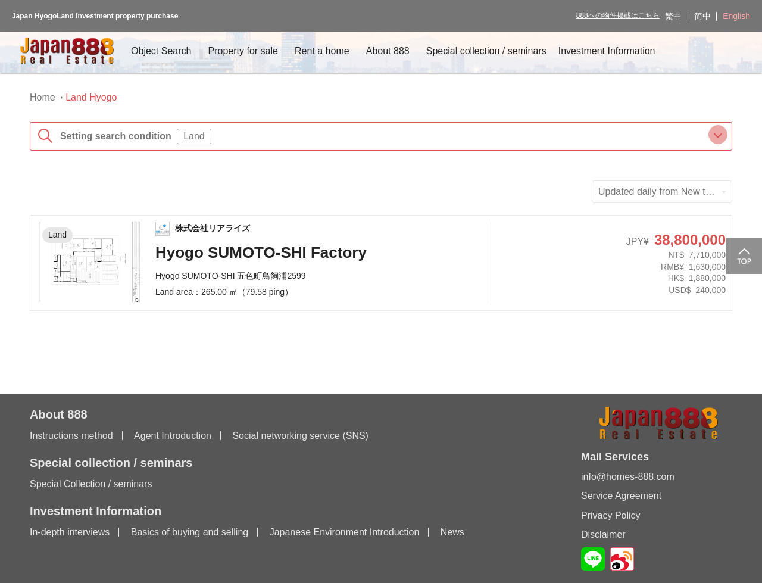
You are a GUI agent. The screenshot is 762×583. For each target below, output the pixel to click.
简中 (702, 16)
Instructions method (71, 436)
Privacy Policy (611, 515)
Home (42, 97)
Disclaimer (603, 534)
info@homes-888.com (627, 477)
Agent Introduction (172, 436)
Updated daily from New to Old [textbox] (663, 191)
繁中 (673, 16)
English (736, 16)
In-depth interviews (70, 532)
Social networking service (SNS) (300, 436)
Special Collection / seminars (91, 484)
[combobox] (662, 191)
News (452, 532)
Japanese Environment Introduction (345, 532)
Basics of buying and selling (189, 532)
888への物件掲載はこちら (618, 15)
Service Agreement (621, 496)
